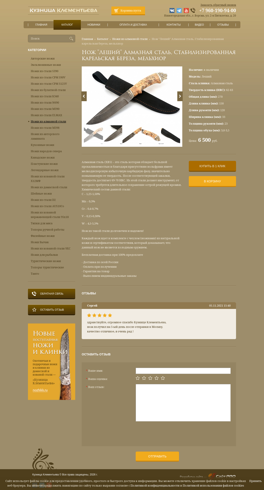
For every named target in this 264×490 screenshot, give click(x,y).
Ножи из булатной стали (48, 90)
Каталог (67, 25)
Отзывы (223, 25)
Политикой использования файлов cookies (213, 485)
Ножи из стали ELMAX (46, 115)
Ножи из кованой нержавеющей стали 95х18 (50, 215)
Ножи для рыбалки (44, 254)
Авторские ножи (43, 58)
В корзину (212, 181)
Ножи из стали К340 (45, 96)
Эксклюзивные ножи (46, 64)
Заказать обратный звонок (218, 5)
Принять (255, 481)
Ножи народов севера (46, 151)
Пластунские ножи (44, 163)
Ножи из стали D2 (43, 199)
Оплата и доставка (133, 25)
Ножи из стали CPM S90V (48, 77)
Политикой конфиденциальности (154, 485)
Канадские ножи (43, 157)
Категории (37, 50)
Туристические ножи (46, 261)
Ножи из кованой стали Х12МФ (48, 179)
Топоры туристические (47, 267)
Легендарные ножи (45, 170)
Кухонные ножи (42, 145)
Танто (35, 273)
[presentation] (169, 432)
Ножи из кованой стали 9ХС (50, 248)
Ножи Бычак (40, 242)
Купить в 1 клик (212, 166)
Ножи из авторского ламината (45, 136)
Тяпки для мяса (41, 223)
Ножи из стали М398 (45, 127)
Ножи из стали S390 (44, 71)
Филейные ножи (43, 236)
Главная (41, 25)
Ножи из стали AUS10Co (47, 206)
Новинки (94, 25)
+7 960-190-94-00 (217, 10)
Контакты (173, 25)
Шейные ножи (41, 193)
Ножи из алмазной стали (130, 39)
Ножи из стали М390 (45, 109)
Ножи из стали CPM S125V (49, 83)
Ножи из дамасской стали (49, 187)
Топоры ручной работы (47, 229)
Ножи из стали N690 (45, 102)
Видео (199, 25)
